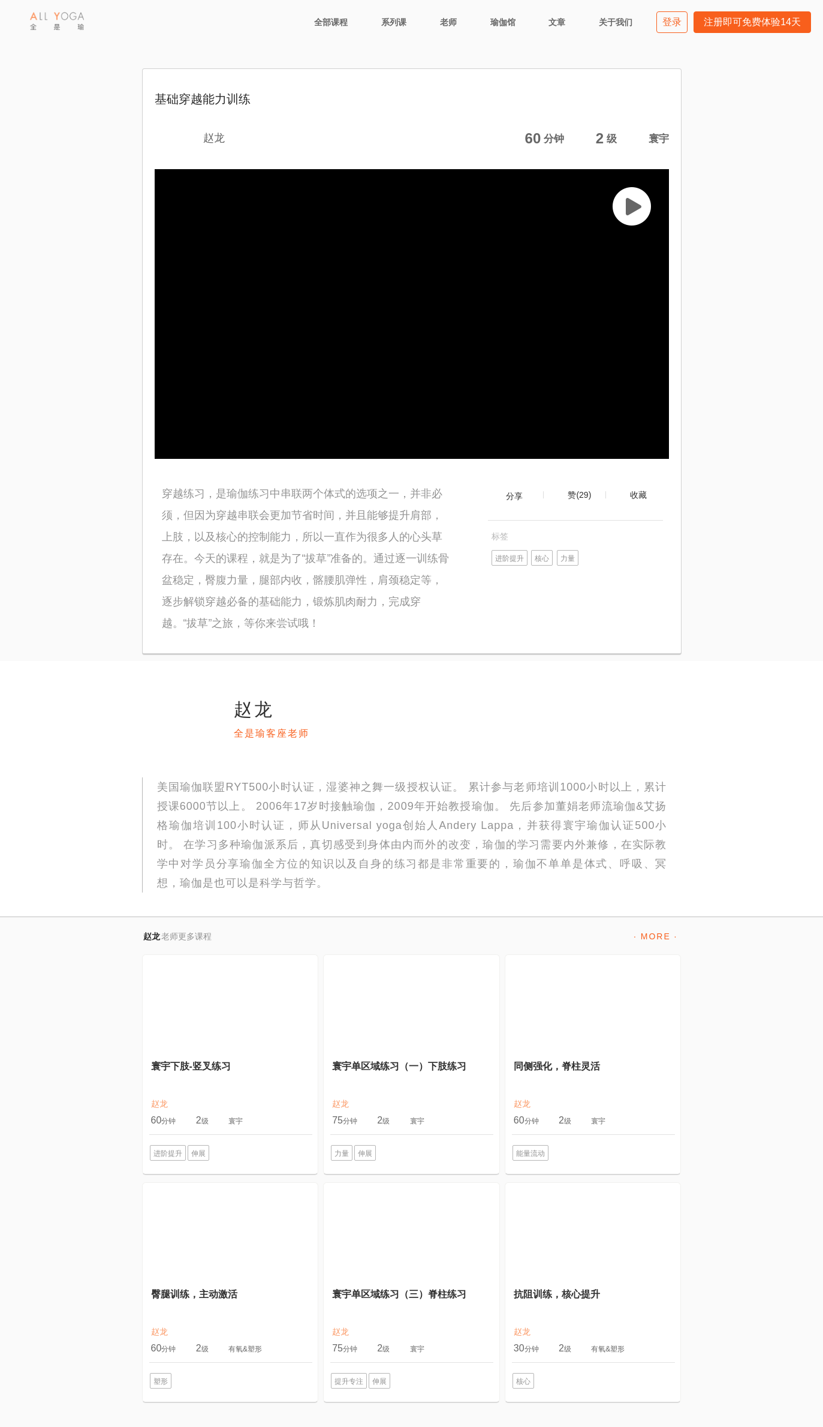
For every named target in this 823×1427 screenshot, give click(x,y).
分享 (514, 496)
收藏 (638, 495)
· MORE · (656, 936)
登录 (672, 22)
